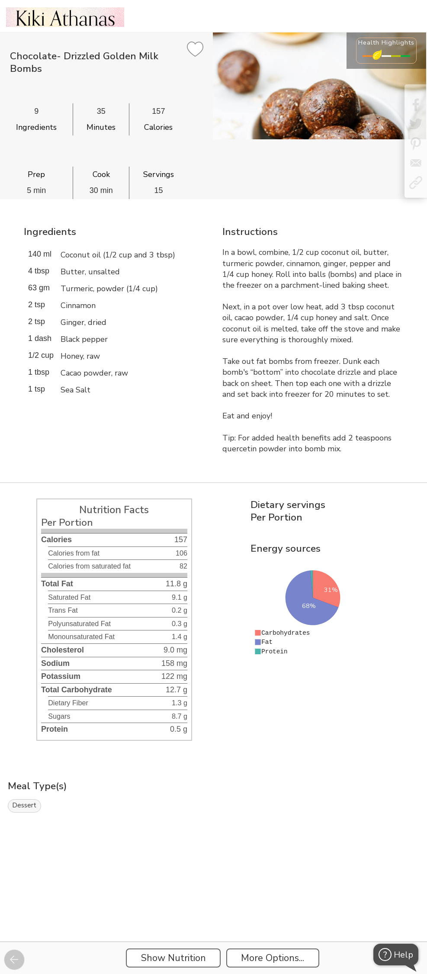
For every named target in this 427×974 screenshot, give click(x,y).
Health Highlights (386, 42)
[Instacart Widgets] (213, 912)
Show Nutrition (173, 957)
